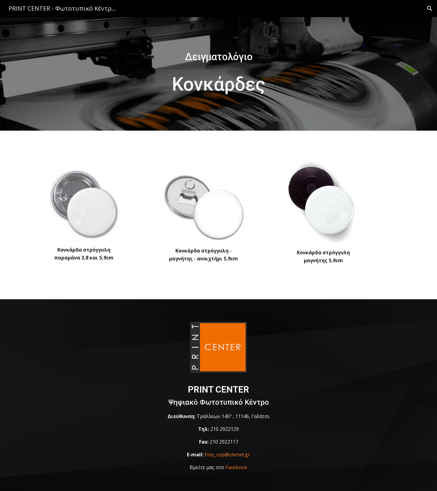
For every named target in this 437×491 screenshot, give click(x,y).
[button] (429, 8)
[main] (218, 56)
